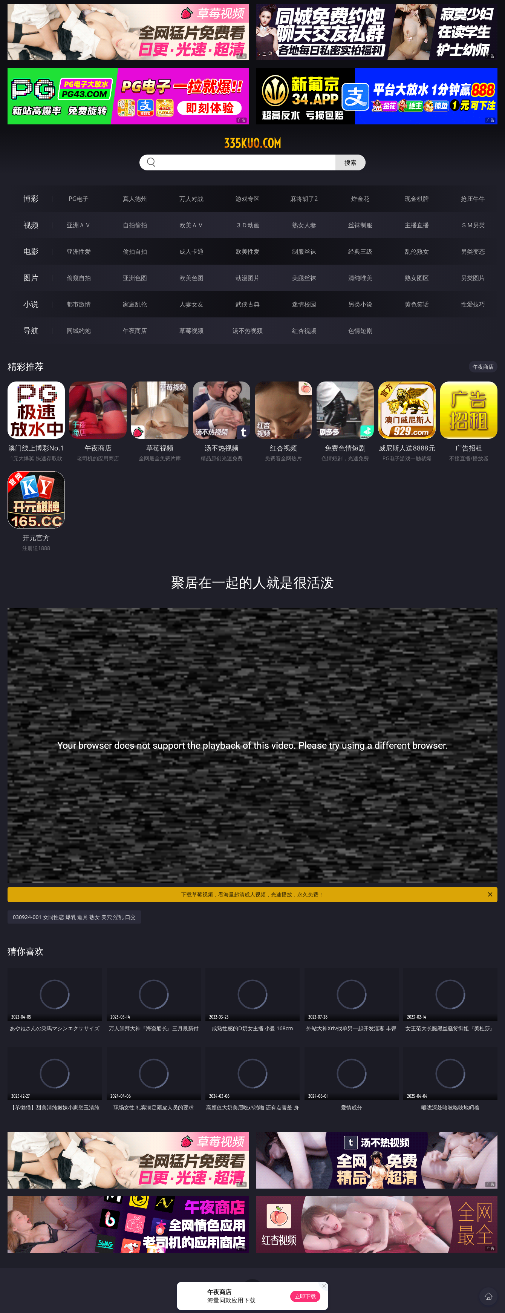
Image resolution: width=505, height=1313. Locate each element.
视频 (30, 225)
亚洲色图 (135, 278)
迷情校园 (304, 304)
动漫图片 (248, 278)
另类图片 (473, 278)
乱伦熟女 (417, 251)
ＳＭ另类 (473, 225)
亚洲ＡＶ (79, 225)
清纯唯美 (360, 278)
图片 (30, 278)
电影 (30, 251)
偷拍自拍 (135, 251)
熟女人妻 (304, 225)
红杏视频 (304, 330)
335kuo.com (252, 143)
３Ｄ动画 (248, 225)
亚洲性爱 (79, 251)
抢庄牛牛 (473, 199)
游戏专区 (248, 199)
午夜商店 (135, 330)
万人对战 (191, 199)
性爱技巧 (473, 304)
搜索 (350, 162)
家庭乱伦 (135, 304)
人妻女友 (191, 304)
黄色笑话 (417, 304)
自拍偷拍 (135, 225)
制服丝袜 (304, 251)
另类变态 (473, 251)
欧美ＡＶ (191, 225)
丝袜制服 (360, 225)
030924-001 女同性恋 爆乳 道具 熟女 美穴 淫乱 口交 (74, 917)
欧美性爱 (248, 251)
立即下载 (305, 1296)
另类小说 (360, 304)
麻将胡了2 (304, 199)
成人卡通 (191, 251)
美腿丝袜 (304, 278)
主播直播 (417, 225)
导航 (30, 330)
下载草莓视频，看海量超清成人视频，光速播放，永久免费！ (337, 894)
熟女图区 (417, 278)
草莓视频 (191, 330)
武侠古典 (248, 304)
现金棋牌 (417, 199)
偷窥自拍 (79, 278)
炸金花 (360, 199)
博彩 (30, 198)
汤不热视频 (248, 330)
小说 (30, 304)
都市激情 (79, 304)
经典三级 (360, 251)
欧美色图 (191, 278)
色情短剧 (360, 330)
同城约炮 (79, 330)
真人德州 (135, 199)
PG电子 (79, 199)
